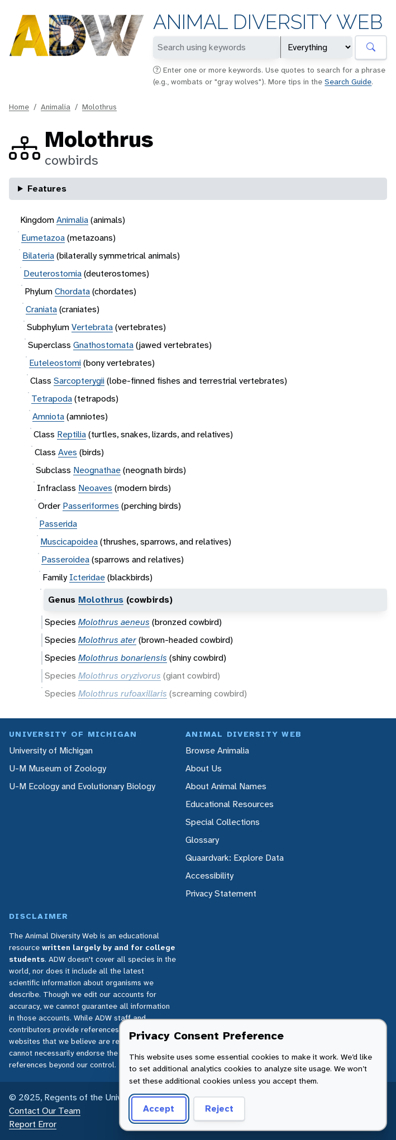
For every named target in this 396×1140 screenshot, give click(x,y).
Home (19, 107)
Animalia (55, 107)
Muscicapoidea (69, 541)
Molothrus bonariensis (122, 658)
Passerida (58, 524)
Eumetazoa (43, 238)
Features (46, 188)
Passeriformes (91, 506)
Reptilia (71, 434)
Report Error (32, 1124)
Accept (158, 1108)
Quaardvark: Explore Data (234, 858)
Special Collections (222, 822)
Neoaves (95, 488)
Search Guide (348, 82)
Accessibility (209, 875)
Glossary (202, 840)
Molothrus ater (107, 640)
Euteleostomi (55, 363)
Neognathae (97, 470)
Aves (67, 452)
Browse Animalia (217, 750)
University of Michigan (51, 750)
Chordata (72, 291)
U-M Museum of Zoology (57, 768)
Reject (219, 1108)
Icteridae (87, 577)
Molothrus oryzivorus (119, 675)
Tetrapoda (51, 398)
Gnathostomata (103, 345)
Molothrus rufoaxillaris (122, 693)
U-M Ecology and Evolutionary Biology (82, 786)
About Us (203, 768)
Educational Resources (229, 804)
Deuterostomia (52, 273)
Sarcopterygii (79, 381)
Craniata (41, 309)
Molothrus (99, 107)
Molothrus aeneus (114, 622)
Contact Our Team (44, 1111)
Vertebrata (92, 327)
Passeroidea (65, 559)
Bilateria (38, 255)
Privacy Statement (220, 893)
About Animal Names (225, 786)
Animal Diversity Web (268, 22)
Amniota (48, 416)
